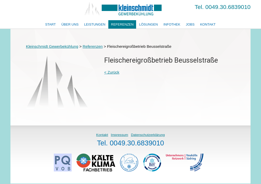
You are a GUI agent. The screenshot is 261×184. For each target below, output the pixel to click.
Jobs (190, 24)
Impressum (119, 135)
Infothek (171, 24)
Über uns (70, 24)
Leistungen (94, 24)
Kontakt (208, 24)
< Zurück (112, 72)
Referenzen (122, 24)
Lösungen (148, 24)
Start (50, 24)
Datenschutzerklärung (148, 135)
